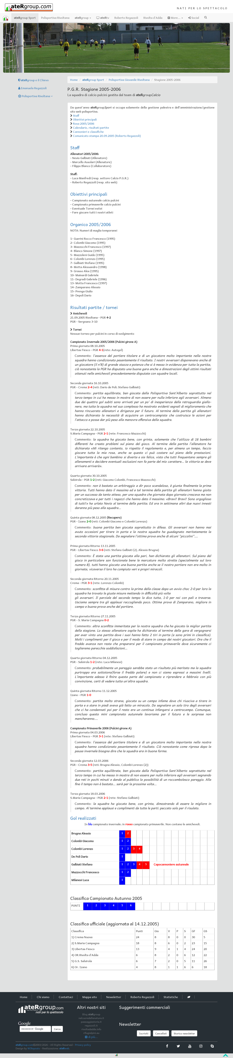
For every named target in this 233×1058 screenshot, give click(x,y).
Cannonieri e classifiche (88, 131)
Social (193, 17)
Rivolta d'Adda (152, 17)
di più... (91, 1036)
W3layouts (33, 1048)
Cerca (57, 1029)
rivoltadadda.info (91, 1029)
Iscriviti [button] (143, 1033)
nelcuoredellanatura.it (91, 1018)
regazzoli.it (91, 1025)
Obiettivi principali (85, 119)
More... (175, 17)
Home (74, 79)
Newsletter (113, 997)
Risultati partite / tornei (94, 307)
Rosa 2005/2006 (83, 123)
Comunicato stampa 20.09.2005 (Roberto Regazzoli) (107, 135)
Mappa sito (89, 997)
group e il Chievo (33, 80)
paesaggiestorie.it (91, 1022)
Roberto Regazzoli (126, 17)
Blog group (91, 1014)
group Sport (26, 17)
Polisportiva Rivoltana (55, 17)
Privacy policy (83, 1045)
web (64, 1048)
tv (102, 17)
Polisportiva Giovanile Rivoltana (129, 79)
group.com (24, 1045)
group (83, 17)
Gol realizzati (83, 818)
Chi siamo (43, 997)
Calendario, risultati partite (91, 127)
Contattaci (66, 997)
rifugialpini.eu (91, 1033)
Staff (76, 115)
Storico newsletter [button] (184, 1033)
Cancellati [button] (161, 1033)
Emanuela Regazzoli (32, 88)
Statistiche (171, 997)
